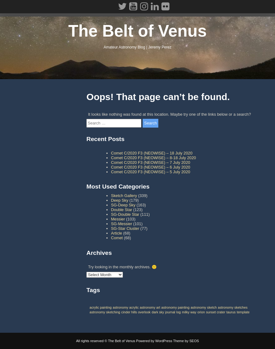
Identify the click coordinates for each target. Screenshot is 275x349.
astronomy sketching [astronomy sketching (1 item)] (104, 312)
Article (116, 233)
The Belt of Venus (137, 31)
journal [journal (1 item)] (170, 312)
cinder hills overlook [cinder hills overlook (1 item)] (136, 312)
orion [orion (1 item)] (201, 312)
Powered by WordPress (154, 341)
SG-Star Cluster (125, 228)
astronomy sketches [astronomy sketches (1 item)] (232, 307)
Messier (118, 219)
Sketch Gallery (124, 195)
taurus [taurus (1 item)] (231, 312)
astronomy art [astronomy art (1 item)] (150, 307)
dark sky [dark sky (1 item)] (158, 312)
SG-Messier (121, 223)
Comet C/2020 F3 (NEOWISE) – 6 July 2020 (150, 167)
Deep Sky (119, 200)
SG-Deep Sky (123, 205)
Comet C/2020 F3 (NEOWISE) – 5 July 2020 (150, 171)
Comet (117, 237)
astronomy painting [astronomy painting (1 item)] (175, 307)
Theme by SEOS (186, 341)
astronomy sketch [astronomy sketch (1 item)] (204, 307)
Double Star (121, 209)
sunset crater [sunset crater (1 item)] (215, 312)
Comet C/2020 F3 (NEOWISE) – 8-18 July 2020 (153, 157)
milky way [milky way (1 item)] (189, 312)
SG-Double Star (125, 214)
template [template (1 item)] (243, 312)
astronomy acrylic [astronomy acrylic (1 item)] (126, 307)
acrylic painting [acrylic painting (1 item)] (100, 307)
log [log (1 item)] (178, 312)
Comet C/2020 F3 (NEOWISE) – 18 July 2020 (151, 153)
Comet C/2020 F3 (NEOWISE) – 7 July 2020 (150, 162)
